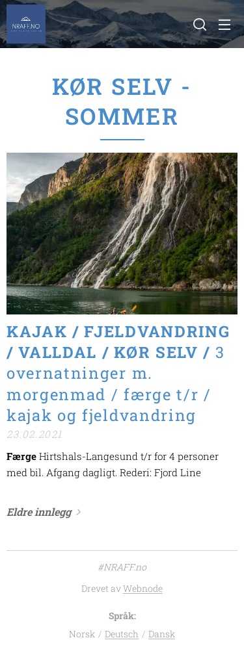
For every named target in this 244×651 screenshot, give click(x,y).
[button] (198, 24)
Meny (224, 24)
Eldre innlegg (39, 511)
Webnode (143, 588)
